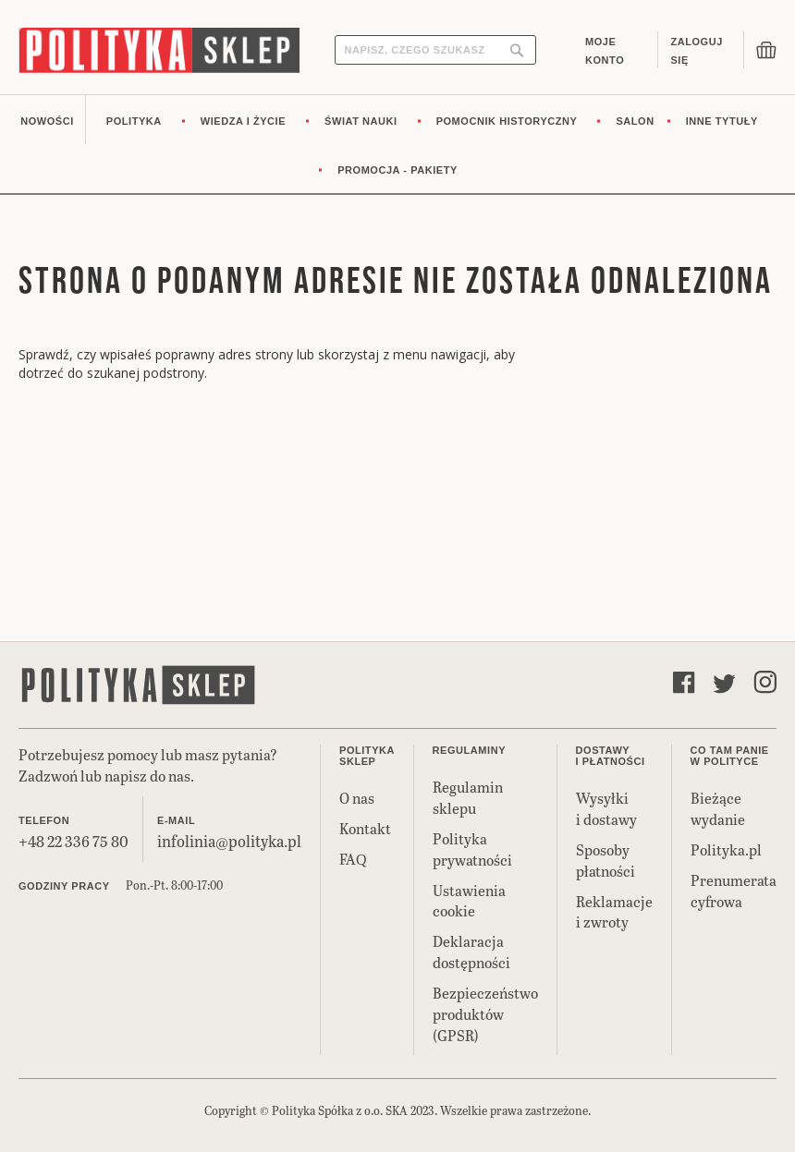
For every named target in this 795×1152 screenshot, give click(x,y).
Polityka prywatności (472, 849)
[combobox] (435, 50)
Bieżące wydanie (718, 808)
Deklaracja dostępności (471, 951)
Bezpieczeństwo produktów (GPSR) (485, 1014)
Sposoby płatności (605, 860)
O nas (356, 797)
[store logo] (159, 50)
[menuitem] (47, 119)
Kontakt (365, 828)
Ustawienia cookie (469, 900)
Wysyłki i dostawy (606, 808)
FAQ (353, 858)
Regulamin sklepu (468, 797)
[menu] (397, 144)
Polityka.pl (726, 849)
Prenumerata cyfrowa (734, 890)
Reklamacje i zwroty (614, 911)
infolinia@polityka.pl (229, 841)
